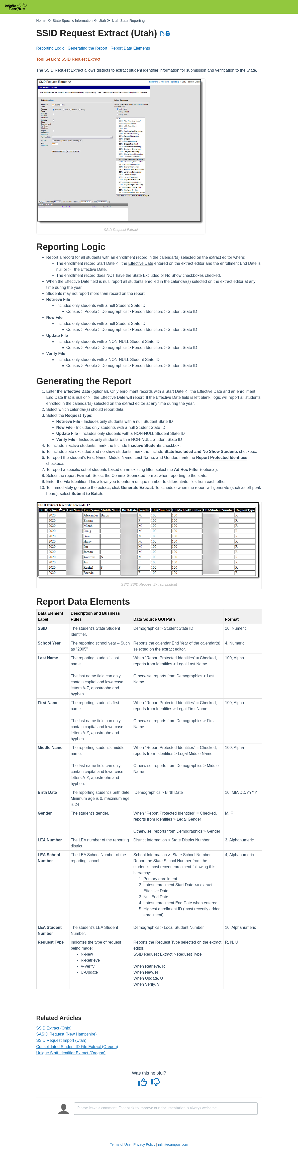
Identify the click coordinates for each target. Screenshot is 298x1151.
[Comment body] (166, 1108)
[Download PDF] (162, 33)
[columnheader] (52, 616)
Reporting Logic (50, 48)
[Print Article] (168, 33)
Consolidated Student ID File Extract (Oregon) (77, 1047)
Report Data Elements (130, 48)
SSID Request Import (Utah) (61, 1040)
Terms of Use (120, 1144)
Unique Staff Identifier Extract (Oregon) (71, 1053)
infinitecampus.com (173, 1144)
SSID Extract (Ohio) (53, 1028)
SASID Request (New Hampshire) (66, 1034)
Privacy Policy (144, 1144)
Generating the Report (87, 48)
